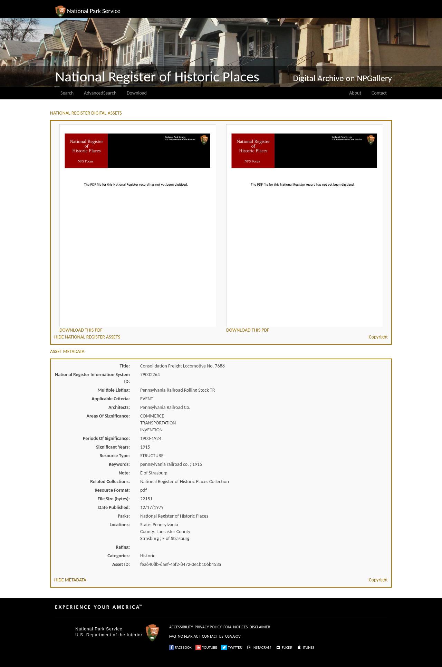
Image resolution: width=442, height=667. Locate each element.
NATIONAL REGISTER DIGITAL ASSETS (86, 113)
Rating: (123, 547)
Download (137, 93)
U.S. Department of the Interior (108, 634)
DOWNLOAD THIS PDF (81, 330)
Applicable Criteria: (111, 399)
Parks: (124, 516)
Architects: (119, 407)
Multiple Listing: (113, 390)
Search (67, 93)
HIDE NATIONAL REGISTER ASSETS (87, 337)
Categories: (118, 556)
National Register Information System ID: (92, 378)
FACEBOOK (180, 647)
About (355, 93)
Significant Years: (113, 447)
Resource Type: (114, 456)
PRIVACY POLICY (208, 627)
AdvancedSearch (100, 93)
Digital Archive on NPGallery (342, 78)
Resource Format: (112, 490)
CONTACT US (212, 636)
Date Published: (114, 507)
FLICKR (283, 647)
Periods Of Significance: (106, 438)
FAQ (172, 636)
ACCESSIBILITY (181, 627)
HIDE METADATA (70, 580)
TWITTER (231, 647)
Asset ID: (121, 564)
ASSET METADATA (67, 351)
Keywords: (119, 464)
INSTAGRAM (258, 647)
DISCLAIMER (259, 627)
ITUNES (305, 647)
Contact (379, 93)
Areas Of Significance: (108, 416)
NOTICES (240, 627)
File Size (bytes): (114, 499)
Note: (124, 473)
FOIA (227, 627)
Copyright (378, 337)
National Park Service (98, 629)
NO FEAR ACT (189, 636)
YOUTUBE (206, 647)
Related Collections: (110, 481)
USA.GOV (233, 636)
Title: (124, 366)
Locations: (120, 525)
